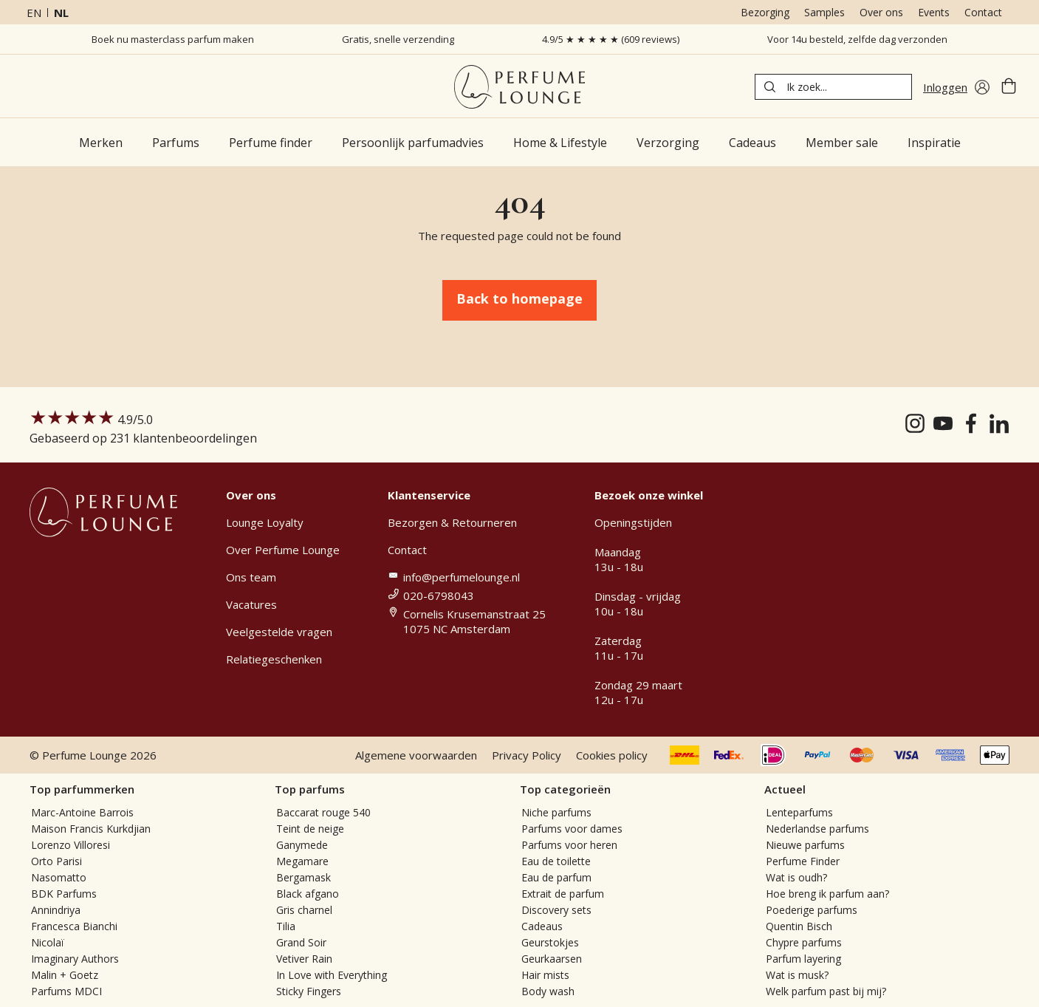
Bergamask (303, 877)
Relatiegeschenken (274, 659)
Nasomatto (58, 877)
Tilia (285, 926)
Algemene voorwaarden (416, 755)
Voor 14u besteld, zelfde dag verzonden (857, 39)
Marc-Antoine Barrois (82, 812)
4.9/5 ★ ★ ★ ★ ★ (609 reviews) (610, 39)
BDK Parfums (64, 894)
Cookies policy (612, 755)
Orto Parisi (56, 861)
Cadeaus (542, 926)
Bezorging (765, 12)
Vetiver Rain (304, 959)
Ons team (251, 577)
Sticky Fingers (308, 991)
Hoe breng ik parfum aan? (827, 894)
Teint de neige (310, 829)
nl (61, 12)
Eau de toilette (556, 861)
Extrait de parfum (562, 894)
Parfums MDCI (66, 991)
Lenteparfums (799, 812)
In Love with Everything (331, 975)
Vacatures (251, 604)
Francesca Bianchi (74, 926)
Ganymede (302, 845)
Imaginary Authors (75, 959)
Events (934, 12)
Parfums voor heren (569, 845)
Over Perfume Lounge (283, 549)
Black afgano (307, 894)
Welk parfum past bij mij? (826, 991)
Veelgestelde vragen (279, 631)
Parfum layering (803, 959)
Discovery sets (556, 910)
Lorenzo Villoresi (70, 845)
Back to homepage (519, 298)
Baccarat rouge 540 (323, 812)
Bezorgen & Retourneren (452, 522)
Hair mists (545, 975)
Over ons (881, 12)
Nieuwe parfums (805, 845)
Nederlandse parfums (817, 829)
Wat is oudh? (796, 877)
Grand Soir (301, 942)
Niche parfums (556, 812)
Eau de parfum (556, 877)
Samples (824, 12)
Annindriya (55, 910)
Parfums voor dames (572, 829)
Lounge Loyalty (265, 522)
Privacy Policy (526, 755)
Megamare (302, 861)
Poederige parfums (811, 910)
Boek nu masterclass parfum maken (173, 39)
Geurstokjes (550, 942)
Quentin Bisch (799, 926)
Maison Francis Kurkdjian (91, 829)
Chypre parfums (804, 942)
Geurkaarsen (551, 959)
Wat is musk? (797, 975)
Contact (983, 12)
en (34, 12)
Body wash (548, 991)
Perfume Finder (803, 861)
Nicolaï (47, 942)
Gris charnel (304, 910)
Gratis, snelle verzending (398, 39)
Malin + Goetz (64, 975)
